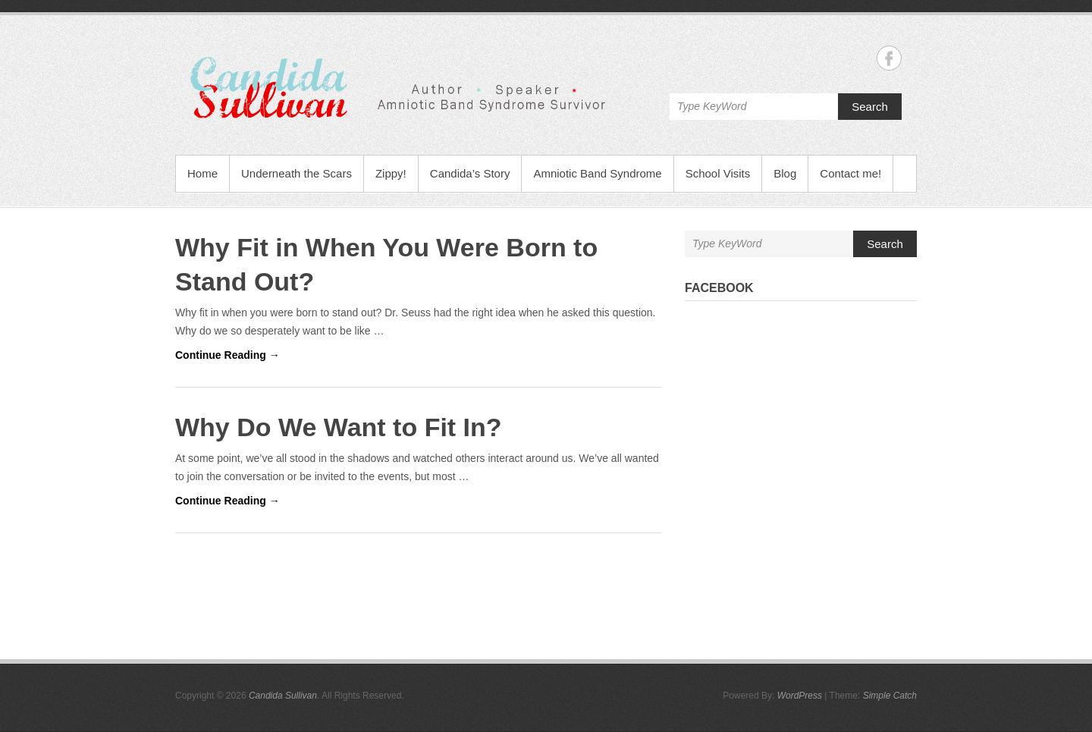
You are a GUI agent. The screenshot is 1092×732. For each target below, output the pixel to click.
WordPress (799, 695)
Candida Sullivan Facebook (889, 58)
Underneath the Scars (296, 173)
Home (202, 173)
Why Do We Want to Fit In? (338, 427)
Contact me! (850, 173)
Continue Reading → (227, 355)
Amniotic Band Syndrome (597, 173)
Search (870, 106)
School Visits (718, 173)
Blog (785, 173)
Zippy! (390, 173)
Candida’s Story (470, 173)
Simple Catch (890, 695)
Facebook (719, 287)
